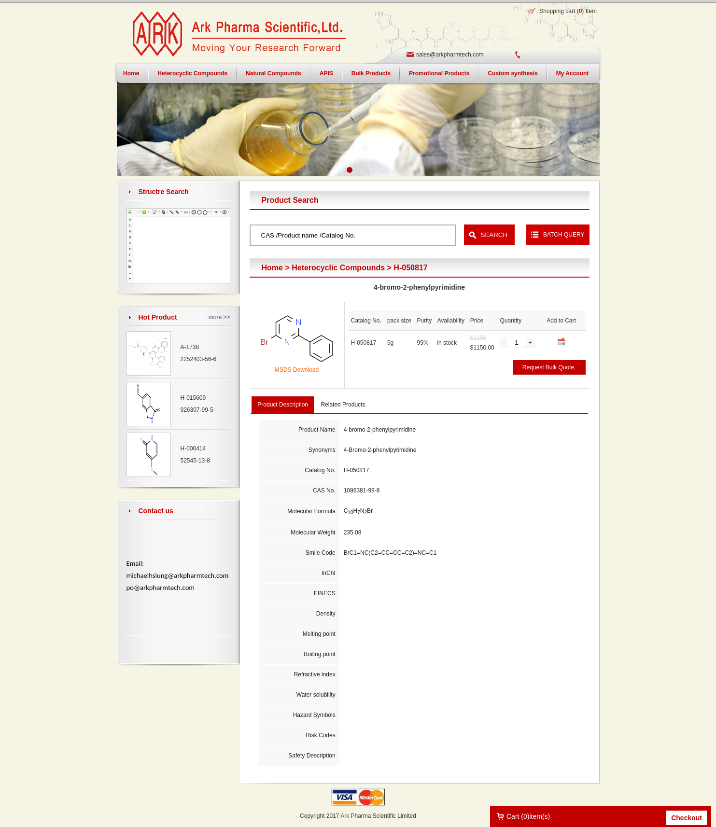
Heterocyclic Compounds (192, 73)
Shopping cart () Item (568, 11)
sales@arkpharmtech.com (450, 54)
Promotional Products (439, 73)
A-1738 (190, 347)
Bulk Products (371, 73)
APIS (326, 73)
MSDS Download (297, 369)
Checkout (686, 818)
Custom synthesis (512, 73)
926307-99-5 (197, 409)
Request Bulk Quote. (549, 367)
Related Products (343, 404)
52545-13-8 (195, 460)
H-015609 (193, 397)
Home (131, 73)
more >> (219, 317)
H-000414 (193, 448)
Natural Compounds (273, 73)
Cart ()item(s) (528, 816)
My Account (572, 73)
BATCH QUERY (564, 234)
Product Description (282, 404)
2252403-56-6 (199, 359)
